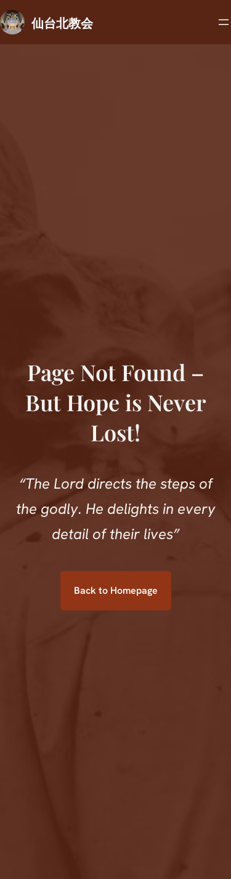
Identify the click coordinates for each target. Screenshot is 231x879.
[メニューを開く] (223, 22)
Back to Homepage (116, 590)
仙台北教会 (62, 22)
